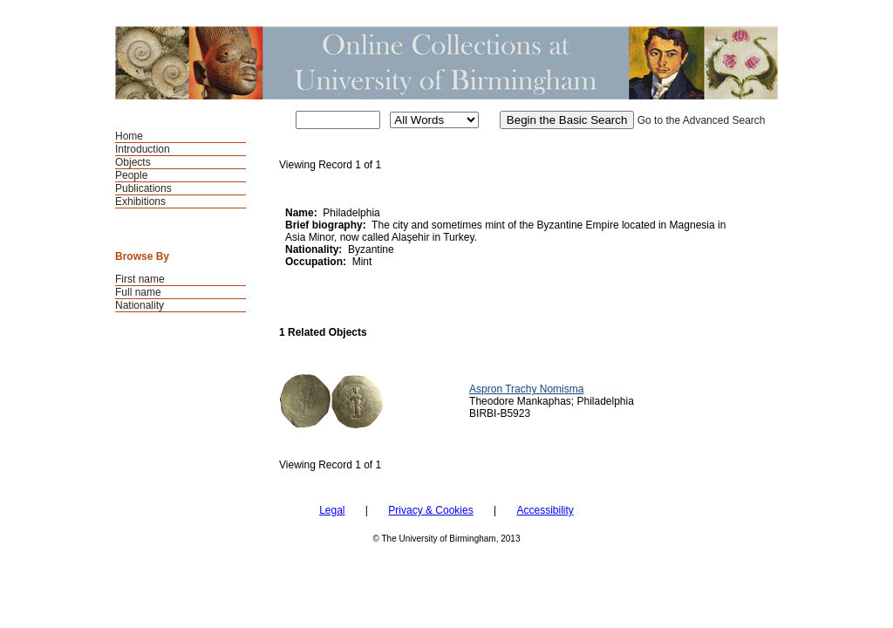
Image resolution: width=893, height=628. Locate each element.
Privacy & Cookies (430, 510)
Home (129, 136)
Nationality (139, 305)
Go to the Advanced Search (701, 120)
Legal (331, 510)
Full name (138, 292)
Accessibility (544, 510)
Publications (143, 188)
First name (140, 279)
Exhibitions (140, 201)
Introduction (142, 149)
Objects (133, 162)
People (131, 175)
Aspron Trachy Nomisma (526, 389)
